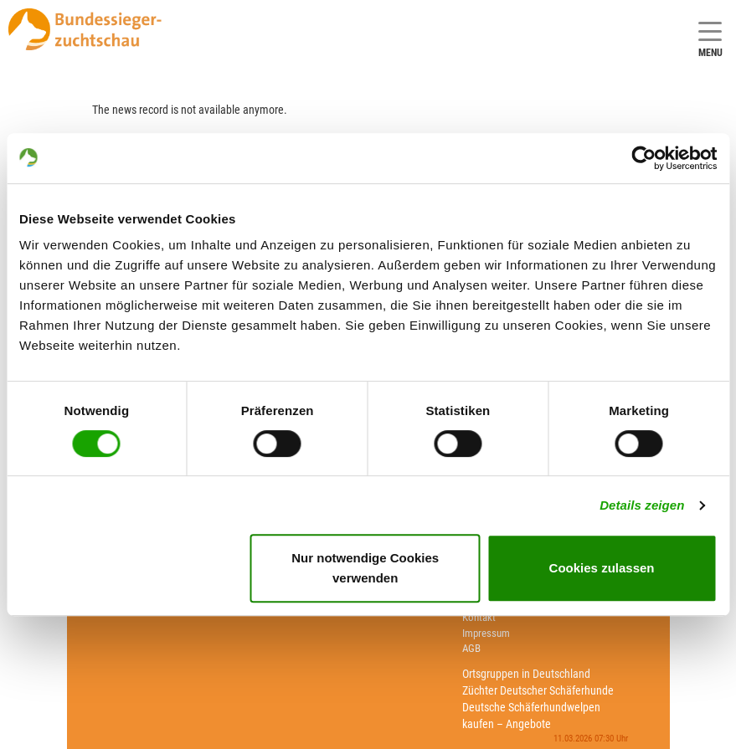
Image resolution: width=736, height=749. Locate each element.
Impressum (486, 633)
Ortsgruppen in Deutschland (526, 673)
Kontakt (479, 617)
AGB (471, 648)
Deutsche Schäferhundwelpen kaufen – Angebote (531, 715)
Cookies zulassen (602, 568)
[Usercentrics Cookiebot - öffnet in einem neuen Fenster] (643, 158)
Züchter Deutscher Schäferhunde (538, 690)
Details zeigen (642, 505)
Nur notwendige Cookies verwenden (365, 568)
